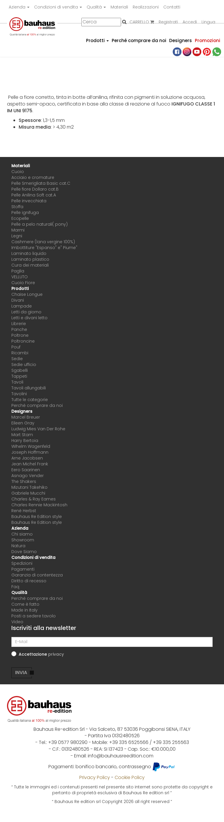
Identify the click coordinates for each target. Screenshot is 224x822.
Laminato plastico (30, 259)
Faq (15, 587)
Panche (19, 329)
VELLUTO (19, 277)
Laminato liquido (28, 253)
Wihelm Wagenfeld (30, 446)
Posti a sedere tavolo (33, 616)
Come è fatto (25, 604)
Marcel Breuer (25, 417)
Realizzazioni (146, 7)
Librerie (18, 324)
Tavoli (17, 382)
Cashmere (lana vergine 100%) (43, 242)
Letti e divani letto (29, 318)
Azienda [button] (19, 7)
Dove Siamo (24, 552)
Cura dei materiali (30, 265)
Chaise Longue (27, 294)
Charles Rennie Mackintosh (39, 505)
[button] (56, 654)
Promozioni (207, 40)
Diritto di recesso (28, 581)
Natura (18, 546)
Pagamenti (22, 569)
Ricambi (19, 353)
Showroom (22, 540)
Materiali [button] (20, 166)
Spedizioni (21, 563)
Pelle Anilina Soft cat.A (33, 195)
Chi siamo (22, 534)
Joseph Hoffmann (29, 452)
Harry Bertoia (24, 440)
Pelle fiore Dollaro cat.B (35, 189)
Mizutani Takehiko (29, 487)
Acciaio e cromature (32, 177)
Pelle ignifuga (25, 212)
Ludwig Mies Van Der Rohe (38, 429)
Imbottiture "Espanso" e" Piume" (44, 248)
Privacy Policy (94, 777)
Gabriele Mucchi (28, 493)
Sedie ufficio (23, 364)
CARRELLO (142, 22)
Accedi (190, 22)
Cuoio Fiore (23, 283)
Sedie (17, 359)
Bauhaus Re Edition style (36, 516)
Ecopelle (20, 218)
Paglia (17, 271)
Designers (180, 40)
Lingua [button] (208, 22)
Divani (17, 300)
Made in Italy (24, 610)
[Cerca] (101, 22)
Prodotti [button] (97, 40)
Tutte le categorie (29, 400)
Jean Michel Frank (29, 464)
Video (17, 622)
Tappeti (19, 376)
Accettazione (41, 654)
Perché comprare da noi (139, 40)
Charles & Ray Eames (33, 499)
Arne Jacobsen (27, 458)
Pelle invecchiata (28, 201)
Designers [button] (21, 411)
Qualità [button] (96, 7)
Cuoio (17, 172)
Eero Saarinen (25, 470)
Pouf (15, 347)
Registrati (168, 22)
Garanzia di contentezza (37, 575)
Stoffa (17, 207)
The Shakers (23, 481)
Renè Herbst (23, 511)
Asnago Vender (27, 476)
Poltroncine (23, 341)
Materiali (119, 7)
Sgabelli (19, 370)
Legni (16, 236)
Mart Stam (22, 435)
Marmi (17, 230)
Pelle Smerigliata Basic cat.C (40, 183)
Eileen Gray (22, 423)
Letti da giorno (26, 312)
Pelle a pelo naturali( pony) (39, 224)
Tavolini (19, 394)
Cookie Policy (130, 777)
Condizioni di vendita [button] (58, 7)
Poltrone (20, 335)
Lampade (21, 306)
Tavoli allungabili (28, 388)
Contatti (171, 7)
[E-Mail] (112, 642)
